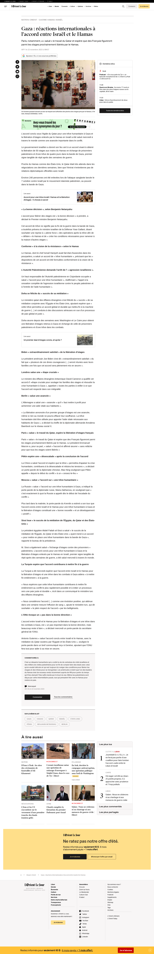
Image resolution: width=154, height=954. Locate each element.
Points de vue (56, 895)
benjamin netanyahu (46, 724)
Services (88, 6)
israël (62, 719)
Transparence (56, 902)
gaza (29, 719)
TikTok (84, 924)
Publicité (110, 895)
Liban (50, 6)
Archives (110, 910)
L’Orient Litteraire (37, 1)
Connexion (131, 6)
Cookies (110, 889)
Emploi (109, 900)
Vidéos (96, 6)
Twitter (84, 914)
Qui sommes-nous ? (114, 884)
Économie (65, 6)
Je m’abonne (144, 6)
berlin (64, 724)
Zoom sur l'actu (84, 889)
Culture (72, 6)
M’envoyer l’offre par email (101, 857)
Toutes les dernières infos (115, 110)
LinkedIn (85, 937)
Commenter (37, 697)
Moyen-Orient (29, 20)
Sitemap (110, 902)
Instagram (85, 917)
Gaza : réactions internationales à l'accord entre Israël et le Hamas (63, 875)
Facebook (85, 911)
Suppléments (111, 897)
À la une (82, 887)
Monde (57, 6)
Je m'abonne (126, 950)
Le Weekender (84, 892)
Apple (84, 927)
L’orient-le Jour (10, 1)
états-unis (75, 719)
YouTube (85, 920)
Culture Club (83, 895)
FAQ (108, 905)
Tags (109, 907)
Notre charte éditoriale (59, 900)
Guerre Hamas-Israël (51, 20)
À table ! (50, 1)
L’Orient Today (112, 918)
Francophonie (56, 905)
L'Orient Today (23, 1)
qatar (51, 719)
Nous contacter (112, 887)
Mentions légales (113, 892)
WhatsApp (85, 933)
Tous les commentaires (63, 697)
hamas (40, 719)
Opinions (80, 6)
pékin (29, 724)
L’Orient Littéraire (113, 916)
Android (84, 930)
